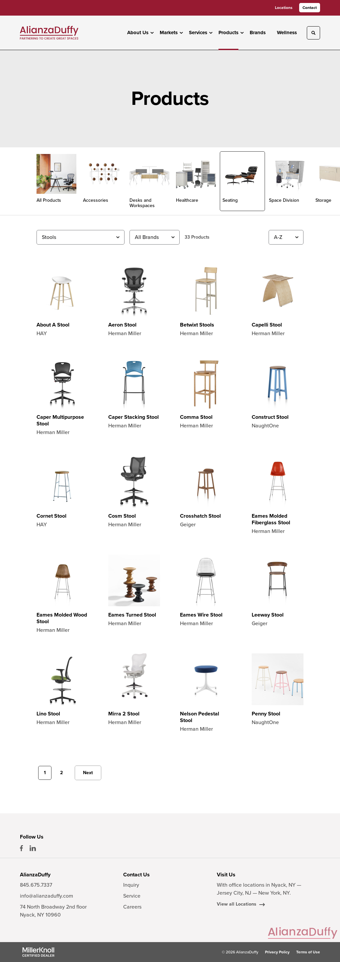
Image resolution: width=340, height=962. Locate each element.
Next (88, 773)
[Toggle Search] (313, 32)
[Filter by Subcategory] (81, 237)
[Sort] (286, 237)
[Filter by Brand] (154, 237)
